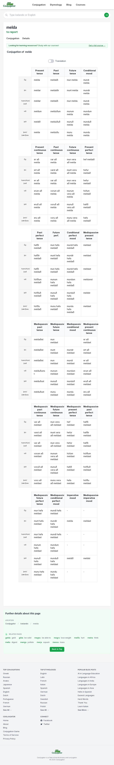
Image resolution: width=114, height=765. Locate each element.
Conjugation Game (11, 731)
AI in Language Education (89, 673)
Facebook (46, 720)
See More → (83, 710)
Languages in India (86, 681)
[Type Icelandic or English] (57, 15)
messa (59, 642)
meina (93, 638)
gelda (10, 638)
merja (43, 642)
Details (26, 38)
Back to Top (57, 649)
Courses (80, 4)
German (6, 706)
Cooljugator (10, 624)
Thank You (82, 703)
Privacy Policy (9, 739)
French (6, 703)
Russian (6, 677)
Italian (42, 684)
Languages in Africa (86, 677)
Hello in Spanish (85, 692)
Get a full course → (97, 45)
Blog (68, 4)
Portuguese (8, 699)
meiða (79, 638)
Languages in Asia (86, 688)
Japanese (7, 684)
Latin (42, 677)
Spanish (6, 688)
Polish (43, 706)
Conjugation (39, 4)
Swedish (44, 699)
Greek (6, 673)
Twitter (45, 724)
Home (5, 720)
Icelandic (24, 624)
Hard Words (83, 699)
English (6, 692)
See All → (7, 710)
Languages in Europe (87, 684)
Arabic (6, 681)
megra (62, 638)
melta (11, 642)
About (5, 724)
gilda (25, 638)
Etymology (56, 4)
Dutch (5, 695)
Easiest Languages (86, 695)
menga (27, 642)
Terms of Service (11, 735)
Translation (60, 61)
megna (42, 638)
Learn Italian (83, 706)
